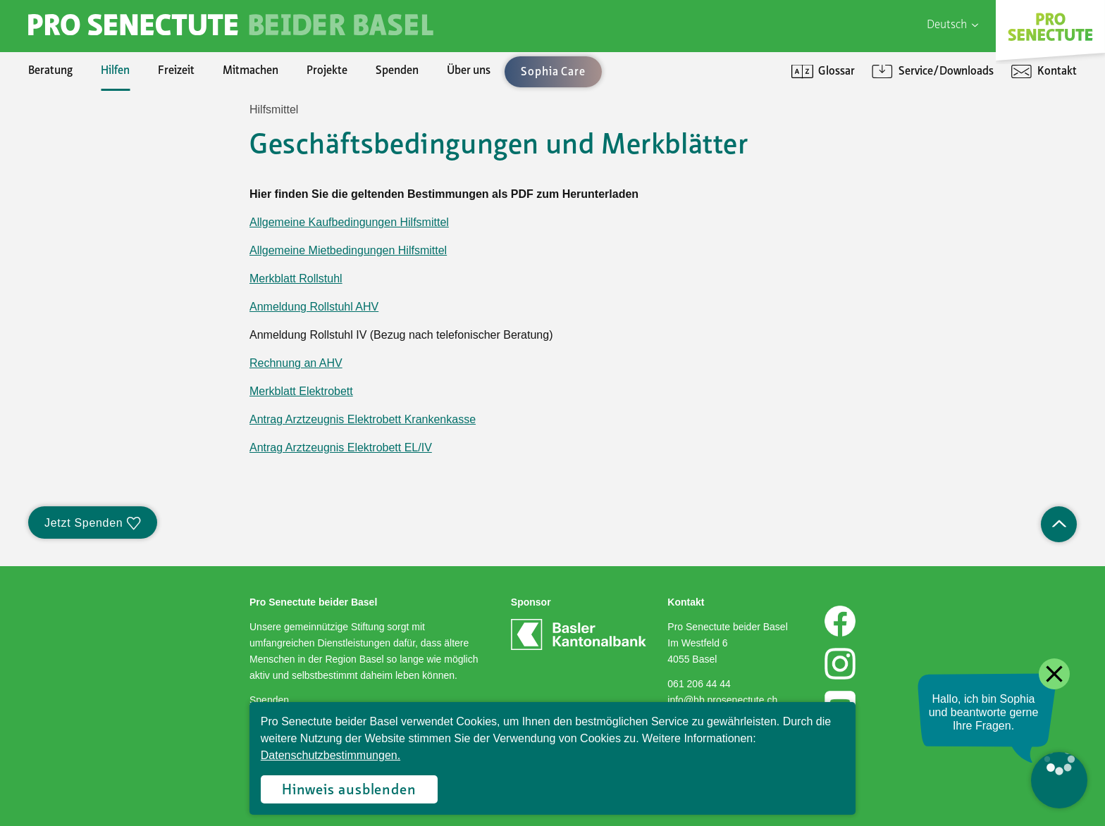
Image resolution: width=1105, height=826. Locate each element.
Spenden (397, 71)
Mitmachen (250, 71)
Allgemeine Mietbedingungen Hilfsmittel (348, 250)
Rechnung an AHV (295, 363)
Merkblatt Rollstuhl (295, 278)
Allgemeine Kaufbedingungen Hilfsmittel (349, 222)
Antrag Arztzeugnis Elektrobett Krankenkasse (362, 419)
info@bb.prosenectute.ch (722, 700)
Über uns (468, 71)
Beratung (50, 71)
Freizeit (176, 71)
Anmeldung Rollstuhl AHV (313, 307)
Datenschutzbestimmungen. (330, 755)
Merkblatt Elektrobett (301, 391)
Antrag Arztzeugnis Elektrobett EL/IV (340, 447)
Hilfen (115, 71)
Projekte (327, 71)
